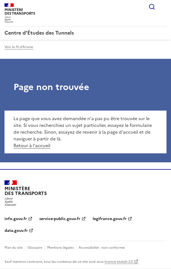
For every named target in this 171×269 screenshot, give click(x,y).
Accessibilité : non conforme (102, 247)
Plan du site (13, 247)
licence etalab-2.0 (118, 261)
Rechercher (152, 6)
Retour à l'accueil (31, 145)
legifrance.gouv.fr (110, 219)
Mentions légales (60, 247)
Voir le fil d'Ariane (18, 47)
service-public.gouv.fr (59, 219)
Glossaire (35, 247)
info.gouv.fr (15, 219)
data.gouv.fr (16, 231)
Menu (163, 6)
